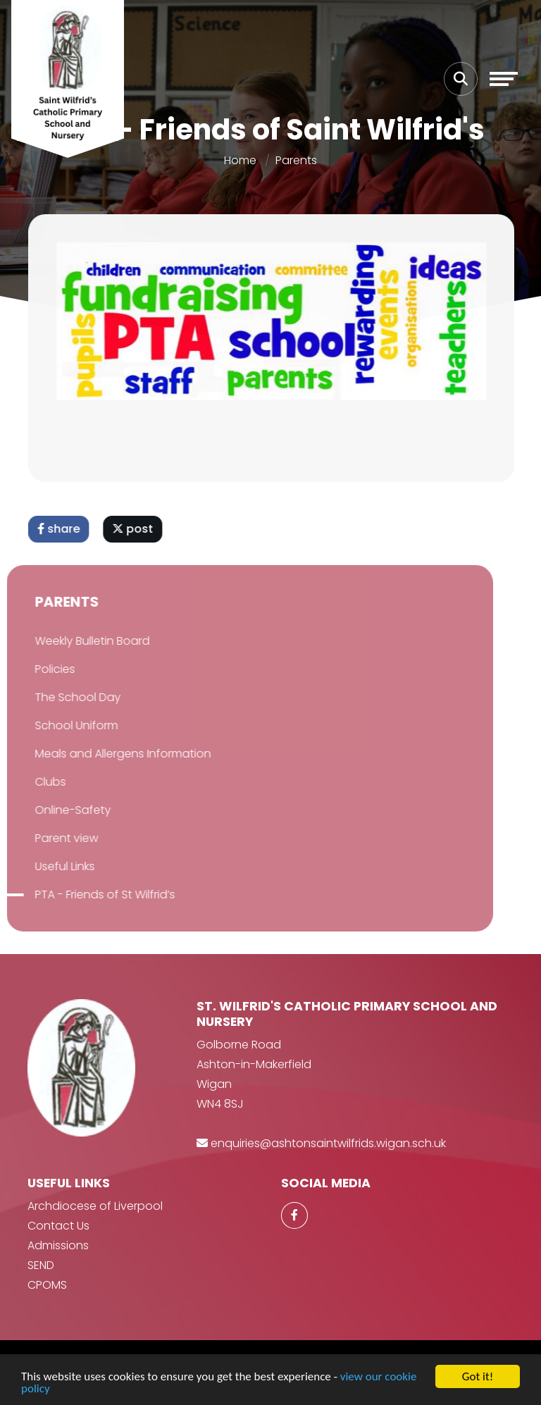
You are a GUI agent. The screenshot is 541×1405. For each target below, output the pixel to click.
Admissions (58, 1245)
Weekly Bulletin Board (73, 641)
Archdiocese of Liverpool (95, 1206)
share (62, 529)
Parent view (48, 838)
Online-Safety (54, 810)
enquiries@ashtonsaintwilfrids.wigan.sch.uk (328, 1143)
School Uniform (57, 725)
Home (240, 160)
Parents (296, 160)
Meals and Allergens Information (104, 753)
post (136, 529)
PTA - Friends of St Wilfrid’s (86, 894)
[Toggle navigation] (503, 79)
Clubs (31, 782)
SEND (40, 1265)
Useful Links (46, 866)
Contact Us (58, 1226)
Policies (36, 669)
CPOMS (47, 1285)
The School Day (59, 697)
